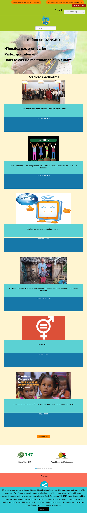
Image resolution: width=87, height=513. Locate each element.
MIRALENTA (43, 344)
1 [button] (36, 468)
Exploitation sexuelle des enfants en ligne (43, 229)
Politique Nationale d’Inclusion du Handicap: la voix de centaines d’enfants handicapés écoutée (43, 289)
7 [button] (48, 468)
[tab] (36, 468)
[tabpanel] (62, 457)
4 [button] (42, 468)
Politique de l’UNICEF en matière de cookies (67, 496)
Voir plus (43, 436)
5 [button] (44, 468)
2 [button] (38, 468)
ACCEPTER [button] (43, 509)
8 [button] (51, 468)
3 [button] (40, 468)
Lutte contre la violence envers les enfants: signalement (43, 109)
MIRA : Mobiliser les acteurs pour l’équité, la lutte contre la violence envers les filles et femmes (43, 167)
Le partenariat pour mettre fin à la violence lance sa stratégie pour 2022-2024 (43, 404)
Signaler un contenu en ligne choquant (65, 2)
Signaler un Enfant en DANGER (26, 2)
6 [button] (46, 468)
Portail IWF (79, 5)
